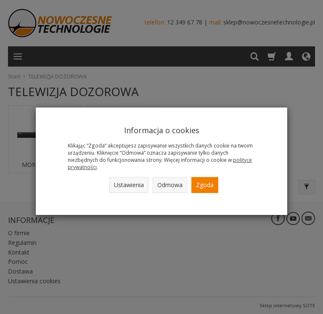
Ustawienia (129, 185)
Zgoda (205, 185)
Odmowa (170, 185)
